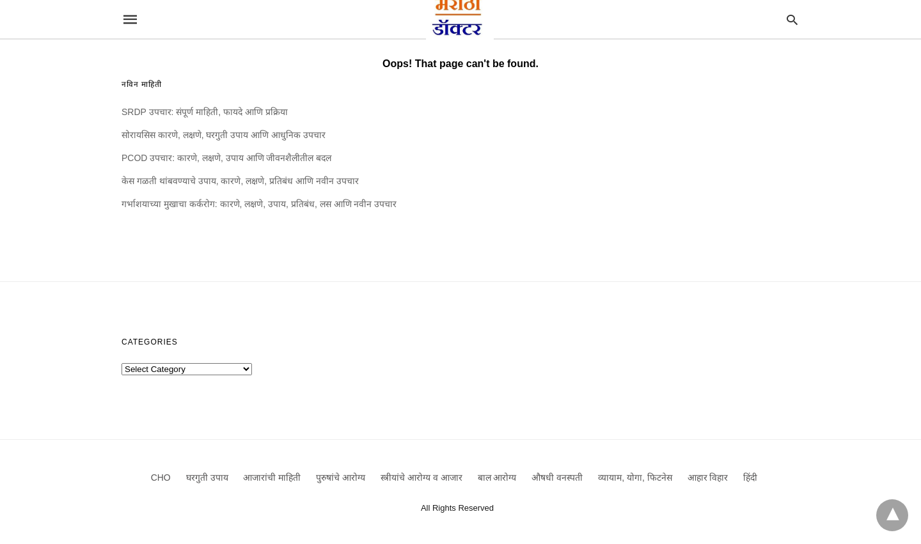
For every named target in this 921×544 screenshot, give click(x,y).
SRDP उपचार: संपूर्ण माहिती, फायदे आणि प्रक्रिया (205, 112)
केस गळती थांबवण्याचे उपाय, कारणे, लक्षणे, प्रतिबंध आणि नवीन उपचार (240, 181)
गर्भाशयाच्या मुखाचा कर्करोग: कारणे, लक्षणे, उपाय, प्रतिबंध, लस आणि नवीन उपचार (259, 204)
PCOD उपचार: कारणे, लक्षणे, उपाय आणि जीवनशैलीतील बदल (226, 158)
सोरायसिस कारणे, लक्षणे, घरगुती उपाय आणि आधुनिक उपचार (224, 135)
